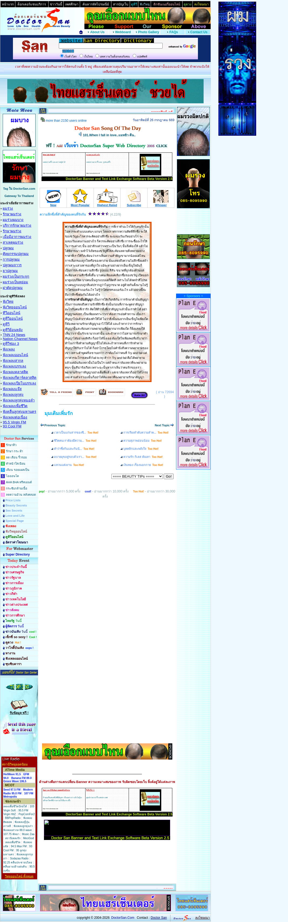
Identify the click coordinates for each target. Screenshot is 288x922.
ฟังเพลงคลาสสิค (15, 372)
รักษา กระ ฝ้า (14, 451)
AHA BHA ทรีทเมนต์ (19, 482)
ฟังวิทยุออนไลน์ (15, 307)
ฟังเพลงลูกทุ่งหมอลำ (19, 400)
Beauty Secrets (16, 505)
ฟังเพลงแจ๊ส (12, 389)
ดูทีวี (6, 324)
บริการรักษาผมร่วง (17, 225)
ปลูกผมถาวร (12, 265)
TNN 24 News (14, 335)
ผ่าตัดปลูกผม (13, 288)
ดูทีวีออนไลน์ (13, 319)
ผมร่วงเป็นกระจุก (16, 276)
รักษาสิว (11, 445)
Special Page (14, 520)
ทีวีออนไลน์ (11, 313)
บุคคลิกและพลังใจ (141, 448)
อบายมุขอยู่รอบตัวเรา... (75, 456)
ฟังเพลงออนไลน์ (15, 355)
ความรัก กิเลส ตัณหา (143, 456)
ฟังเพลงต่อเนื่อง (15, 417)
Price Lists (12, 500)
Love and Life (15, 515)
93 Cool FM (12, 426)
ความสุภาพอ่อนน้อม (142, 440)
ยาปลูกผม (10, 271)
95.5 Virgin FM (14, 422)
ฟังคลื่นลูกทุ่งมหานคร (19, 412)
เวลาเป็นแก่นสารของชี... (76, 432)
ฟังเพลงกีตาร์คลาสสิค (19, 378)
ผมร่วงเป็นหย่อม (15, 282)
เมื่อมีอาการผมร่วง (17, 237)
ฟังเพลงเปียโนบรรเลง (19, 383)
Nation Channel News (20, 339)
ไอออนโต (12, 476)
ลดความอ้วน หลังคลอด (21, 494)
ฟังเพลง (9, 349)
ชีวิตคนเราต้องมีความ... (75, 440)
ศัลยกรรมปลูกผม (16, 254)
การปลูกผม (11, 259)
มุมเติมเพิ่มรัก (58, 413)
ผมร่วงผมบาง (13, 220)
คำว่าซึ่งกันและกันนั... (74, 448)
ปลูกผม (8, 248)
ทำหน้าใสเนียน (15, 463)
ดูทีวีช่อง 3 (11, 344)
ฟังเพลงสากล (13, 361)
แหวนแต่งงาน (69, 465)
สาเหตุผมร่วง (13, 242)
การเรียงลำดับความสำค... (146, 432)
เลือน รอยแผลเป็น (17, 469)
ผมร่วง (8, 208)
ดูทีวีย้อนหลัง (13, 330)
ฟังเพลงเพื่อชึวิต (15, 406)
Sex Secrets (13, 510)
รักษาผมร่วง (12, 214)
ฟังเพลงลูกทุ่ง (13, 395)
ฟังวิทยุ (8, 302)
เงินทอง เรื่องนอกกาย (143, 465)
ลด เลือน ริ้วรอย (16, 457)
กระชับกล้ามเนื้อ (16, 488)
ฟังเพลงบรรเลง (14, 366)
